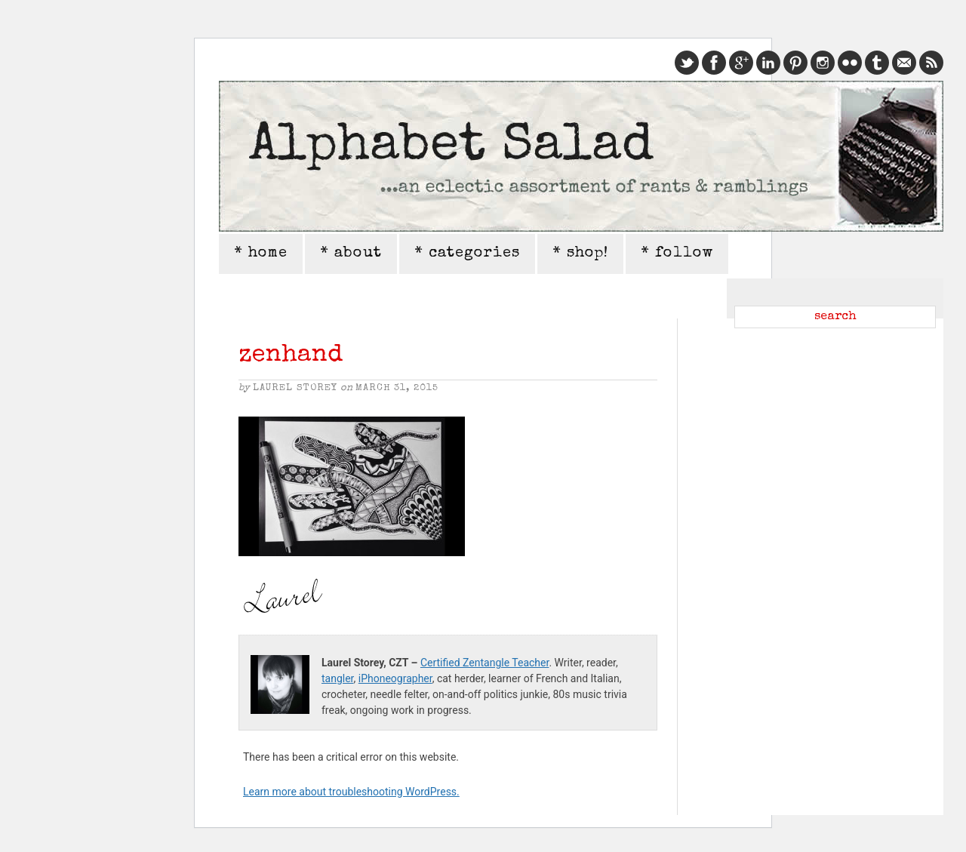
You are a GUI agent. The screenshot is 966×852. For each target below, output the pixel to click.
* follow (677, 253)
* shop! (580, 253)
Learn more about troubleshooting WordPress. (351, 792)
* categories (467, 253)
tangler (337, 678)
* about (351, 253)
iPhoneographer (395, 678)
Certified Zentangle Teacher (484, 663)
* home (261, 253)
